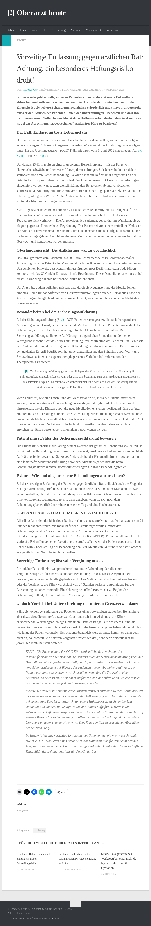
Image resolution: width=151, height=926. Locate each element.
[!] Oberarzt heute (36, 12)
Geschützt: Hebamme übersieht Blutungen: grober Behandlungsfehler (34, 858)
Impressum (112, 30)
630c (63, 320)
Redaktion (30, 89)
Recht (23, 30)
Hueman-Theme (52, 918)
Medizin (76, 30)
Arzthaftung (58, 30)
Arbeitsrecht (39, 30)
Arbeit (11, 30)
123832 (44, 156)
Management (93, 30)
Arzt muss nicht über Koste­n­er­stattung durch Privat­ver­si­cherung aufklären (77, 858)
